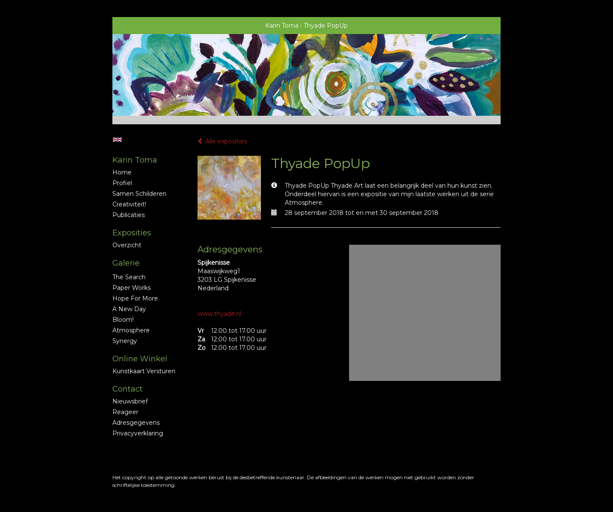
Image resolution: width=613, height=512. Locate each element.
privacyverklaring (137, 433)
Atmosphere (131, 330)
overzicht (126, 245)
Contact (127, 389)
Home (122, 172)
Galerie (126, 263)
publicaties (128, 215)
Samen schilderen (139, 193)
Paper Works (131, 288)
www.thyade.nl (219, 313)
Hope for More (135, 298)
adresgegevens (136, 422)
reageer (125, 412)
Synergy (124, 341)
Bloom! (123, 319)
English (117, 139)
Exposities (131, 232)
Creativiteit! (129, 204)
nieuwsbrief (130, 401)
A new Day (129, 309)
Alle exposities (222, 141)
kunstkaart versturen (143, 371)
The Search (129, 277)
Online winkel (139, 358)
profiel (122, 183)
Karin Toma (281, 25)
